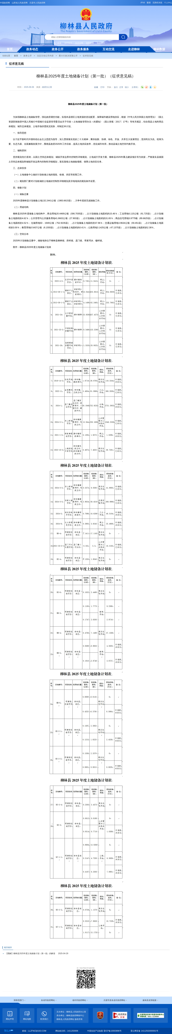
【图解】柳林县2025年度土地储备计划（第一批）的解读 (30, 953)
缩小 (127, 87)
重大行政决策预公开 (68, 56)
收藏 (96, 87)
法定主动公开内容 (45, 56)
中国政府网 (5, 3)
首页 (10, 49)
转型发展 (90, 43)
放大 (116, 87)
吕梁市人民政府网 (37, 3)
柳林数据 (159, 49)
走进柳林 (134, 49)
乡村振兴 (68, 43)
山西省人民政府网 (20, 3)
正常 (121, 87)
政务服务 (83, 49)
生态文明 (79, 43)
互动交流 (108, 49)
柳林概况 (101, 43)
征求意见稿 (88, 56)
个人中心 (168, 3)
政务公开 (58, 49)
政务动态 (32, 49)
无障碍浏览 (157, 3)
